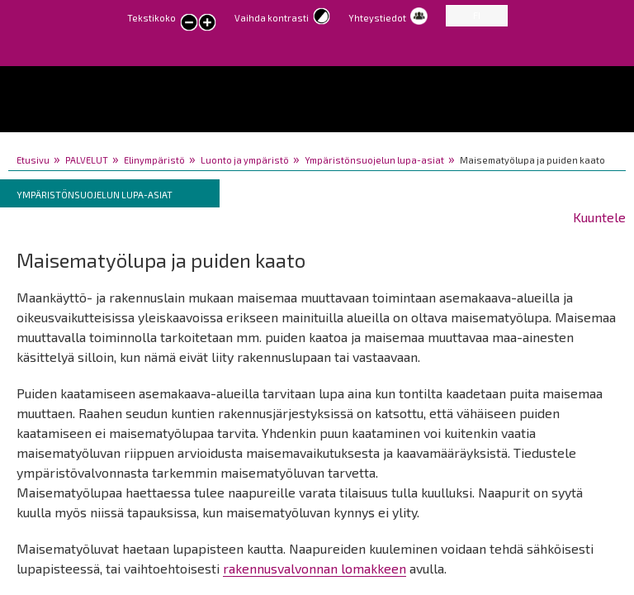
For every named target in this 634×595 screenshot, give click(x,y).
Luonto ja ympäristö (245, 160)
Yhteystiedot (377, 17)
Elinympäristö (154, 160)
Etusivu (33, 160)
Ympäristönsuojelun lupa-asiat (374, 160)
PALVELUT (86, 160)
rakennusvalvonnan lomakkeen (314, 568)
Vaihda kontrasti (271, 17)
